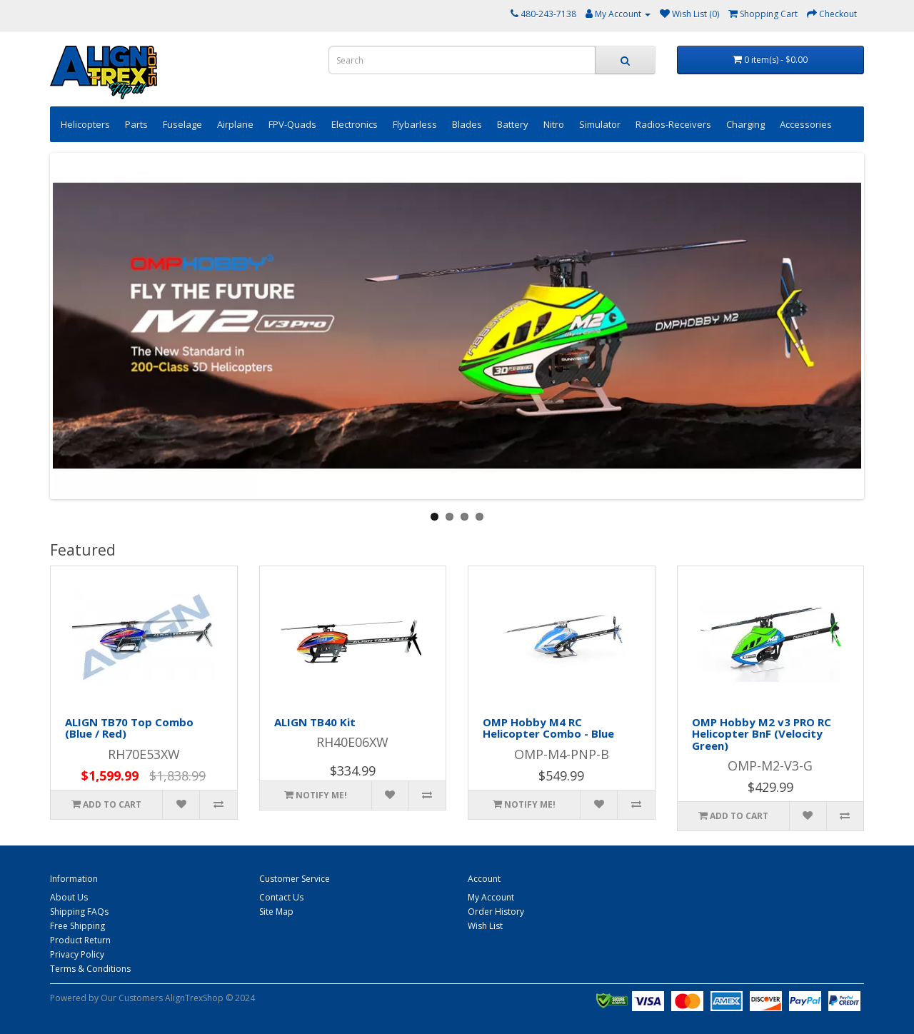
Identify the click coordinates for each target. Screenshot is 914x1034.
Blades (467, 124)
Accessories (806, 124)
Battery (512, 124)
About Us (69, 897)
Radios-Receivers (673, 124)
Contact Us (281, 897)
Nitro (553, 124)
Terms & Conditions (90, 969)
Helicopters (85, 124)
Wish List (485, 926)
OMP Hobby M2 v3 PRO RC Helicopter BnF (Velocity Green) (761, 734)
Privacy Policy (77, 954)
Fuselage (182, 124)
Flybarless (415, 124)
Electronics (354, 124)
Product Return (80, 940)
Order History (496, 911)
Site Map (276, 911)
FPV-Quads (292, 124)
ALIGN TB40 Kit (315, 722)
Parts (136, 124)
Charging (745, 124)
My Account (491, 897)
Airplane (235, 124)
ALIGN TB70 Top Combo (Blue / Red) (129, 728)
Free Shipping (77, 926)
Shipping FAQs (79, 911)
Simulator (600, 124)
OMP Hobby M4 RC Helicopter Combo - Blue (548, 728)
